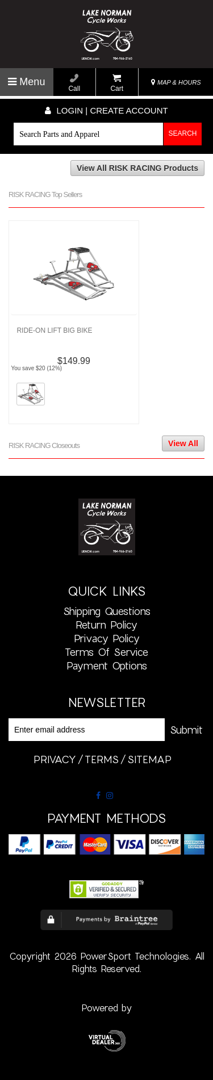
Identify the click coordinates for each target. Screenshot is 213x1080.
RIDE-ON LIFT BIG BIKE (54, 330)
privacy (55, 759)
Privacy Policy (107, 638)
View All (183, 443)
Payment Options (106, 665)
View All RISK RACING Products (137, 168)
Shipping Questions (107, 611)
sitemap (149, 759)
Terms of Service (106, 652)
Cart (116, 83)
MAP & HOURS (176, 82)
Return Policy (106, 624)
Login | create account (106, 110)
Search (183, 133)
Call (74, 83)
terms (102, 759)
